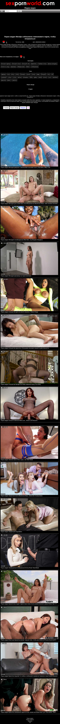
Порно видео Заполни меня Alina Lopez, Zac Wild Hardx (17, 459)
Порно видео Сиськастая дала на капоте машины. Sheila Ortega (19, 312)
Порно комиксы (30, 719)
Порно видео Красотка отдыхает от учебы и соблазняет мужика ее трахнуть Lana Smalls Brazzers (29, 676)
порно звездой (34, 102)
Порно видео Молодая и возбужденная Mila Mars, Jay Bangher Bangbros (22, 239)
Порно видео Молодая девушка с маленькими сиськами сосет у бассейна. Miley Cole (25, 167)
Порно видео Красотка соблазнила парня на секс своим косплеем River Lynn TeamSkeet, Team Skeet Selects (29, 712)
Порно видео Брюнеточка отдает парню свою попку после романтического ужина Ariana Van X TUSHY (29, 604)
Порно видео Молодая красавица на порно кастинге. (16, 276)
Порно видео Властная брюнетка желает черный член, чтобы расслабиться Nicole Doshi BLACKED (29, 640)
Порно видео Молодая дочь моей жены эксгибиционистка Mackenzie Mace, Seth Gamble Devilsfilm (29, 203)
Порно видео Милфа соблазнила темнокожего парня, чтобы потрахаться (30, 38)
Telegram (30, 721)
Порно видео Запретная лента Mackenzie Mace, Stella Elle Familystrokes (21, 495)
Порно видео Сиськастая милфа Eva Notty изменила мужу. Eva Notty (21, 384)
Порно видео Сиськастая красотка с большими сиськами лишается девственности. (25, 348)
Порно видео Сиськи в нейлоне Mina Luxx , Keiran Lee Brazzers (19, 420)
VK (30, 722)
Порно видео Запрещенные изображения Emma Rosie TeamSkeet (20, 568)
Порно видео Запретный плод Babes (11, 531)
